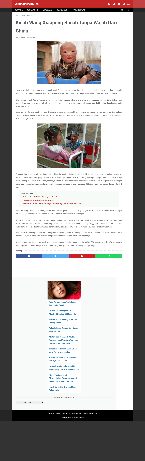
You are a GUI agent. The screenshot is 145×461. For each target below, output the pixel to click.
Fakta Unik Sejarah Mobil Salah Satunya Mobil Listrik (40, 205)
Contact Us (66, 302)
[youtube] (117, 2)
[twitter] (112, 2)
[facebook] (108, 2)
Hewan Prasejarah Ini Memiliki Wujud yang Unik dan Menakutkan (114, 108)
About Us (51, 302)
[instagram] (122, 2)
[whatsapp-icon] (127, 2)
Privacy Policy (76, 302)
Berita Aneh (33, 7)
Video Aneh (49, 7)
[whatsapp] (82, 280)
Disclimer (58, 302)
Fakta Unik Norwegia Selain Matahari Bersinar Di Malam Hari (113, 46)
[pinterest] (63, 280)
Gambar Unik (64, 7)
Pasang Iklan (80, 7)
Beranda (20, 7)
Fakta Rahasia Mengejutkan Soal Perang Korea (38, 208)
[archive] (113, 147)
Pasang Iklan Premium (90, 302)
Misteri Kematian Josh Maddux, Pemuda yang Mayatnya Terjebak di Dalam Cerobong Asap (52, 212)
